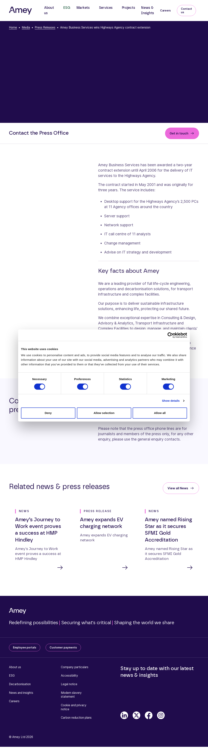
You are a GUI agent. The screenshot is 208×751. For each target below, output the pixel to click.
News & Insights (147, 10)
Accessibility (69, 676)
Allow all (160, 413)
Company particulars (74, 667)
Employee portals (24, 647)
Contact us (186, 10)
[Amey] (20, 10)
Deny (48, 413)
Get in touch (179, 133)
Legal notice (69, 684)
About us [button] (49, 10)
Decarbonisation (20, 684)
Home (13, 27)
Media (26, 27)
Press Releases (45, 27)
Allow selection (104, 413)
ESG (66, 8)
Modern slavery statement (71, 695)
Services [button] (106, 8)
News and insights (21, 693)
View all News (178, 488)
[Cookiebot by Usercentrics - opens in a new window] (170, 335)
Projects (128, 8)
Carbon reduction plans (76, 718)
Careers (165, 10)
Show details (171, 400)
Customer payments (63, 647)
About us (15, 667)
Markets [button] (83, 8)
